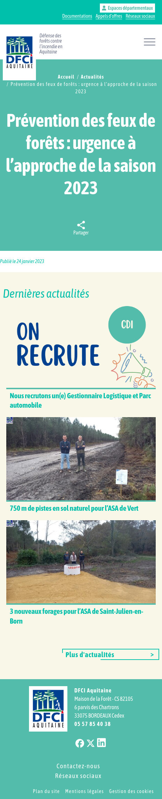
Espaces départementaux (127, 8)
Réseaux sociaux (140, 16)
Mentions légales (84, 791)
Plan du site (46, 791)
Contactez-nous (78, 766)
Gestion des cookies (131, 791)
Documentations (77, 16)
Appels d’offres (109, 16)
